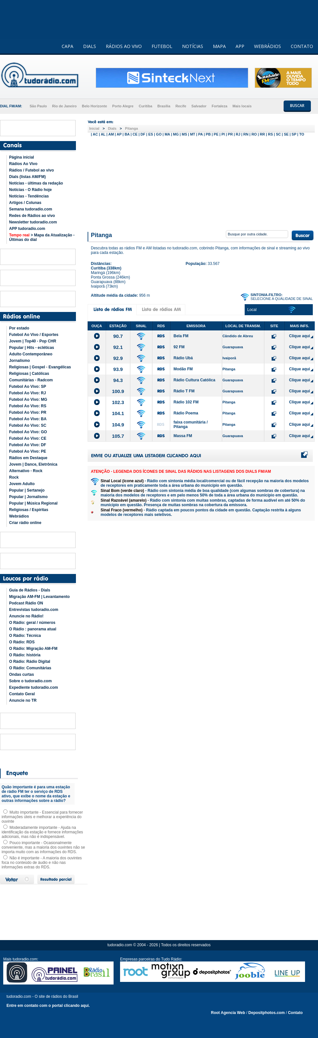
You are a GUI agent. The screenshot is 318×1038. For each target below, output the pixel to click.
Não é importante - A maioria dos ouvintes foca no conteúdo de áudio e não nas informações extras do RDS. (42, 862)
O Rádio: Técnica (25, 635)
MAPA (219, 46)
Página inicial (21, 157)
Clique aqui (299, 336)
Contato (295, 1012)
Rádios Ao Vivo (23, 163)
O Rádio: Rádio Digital (29, 661)
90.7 (118, 336)
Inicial (94, 128)
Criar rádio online (25, 522)
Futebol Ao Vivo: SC (27, 425)
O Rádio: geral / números (32, 622)
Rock (13, 477)
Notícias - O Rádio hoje (30, 189)
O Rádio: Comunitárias (30, 668)
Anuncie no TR (23, 700)
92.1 (118, 347)
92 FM (179, 347)
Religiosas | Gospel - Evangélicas (40, 367)
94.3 (118, 380)
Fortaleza (219, 106)
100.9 (118, 391)
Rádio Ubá (183, 358)
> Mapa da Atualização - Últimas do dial (42, 237)
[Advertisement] (201, 182)
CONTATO (302, 46)
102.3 (118, 402)
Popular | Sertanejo (26, 490)
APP (240, 46)
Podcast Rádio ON (26, 603)
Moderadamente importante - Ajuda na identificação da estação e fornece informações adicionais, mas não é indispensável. (42, 832)
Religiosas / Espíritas (28, 509)
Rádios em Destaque (28, 458)
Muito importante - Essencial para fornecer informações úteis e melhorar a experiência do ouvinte (42, 817)
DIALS (89, 46)
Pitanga (131, 128)
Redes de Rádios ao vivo (32, 215)
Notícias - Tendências (29, 196)
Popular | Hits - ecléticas (31, 347)
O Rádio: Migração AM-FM (33, 648)
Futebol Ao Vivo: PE (27, 451)
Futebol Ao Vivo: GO (28, 432)
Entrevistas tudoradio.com (33, 609)
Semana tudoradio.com (30, 209)
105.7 (118, 436)
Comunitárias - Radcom (31, 380)
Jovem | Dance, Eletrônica (33, 464)
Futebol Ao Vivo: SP (27, 386)
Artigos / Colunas (25, 202)
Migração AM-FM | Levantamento (39, 596)
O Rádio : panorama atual (32, 629)
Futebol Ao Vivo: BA (27, 419)
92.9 (118, 358)
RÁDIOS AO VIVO (124, 46)
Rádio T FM (184, 391)
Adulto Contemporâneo (30, 354)
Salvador (198, 106)
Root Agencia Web (228, 1012)
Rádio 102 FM (186, 402)
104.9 (118, 424)
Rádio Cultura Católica (194, 380)
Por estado (19, 328)
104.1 (118, 413)
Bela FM (181, 336)
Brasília (163, 106)
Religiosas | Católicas (29, 373)
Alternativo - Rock (26, 471)
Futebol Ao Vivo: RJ (27, 393)
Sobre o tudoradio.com (30, 681)
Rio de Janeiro (64, 106)
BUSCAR (297, 105)
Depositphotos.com (266, 1012)
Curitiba (145, 106)
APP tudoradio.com (27, 228)
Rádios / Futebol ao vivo (31, 170)
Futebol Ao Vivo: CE (27, 438)
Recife (181, 106)
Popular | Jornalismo (28, 497)
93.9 (118, 369)
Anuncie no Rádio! (26, 616)
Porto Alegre (123, 106)
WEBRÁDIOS (267, 46)
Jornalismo (19, 360)
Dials (112, 128)
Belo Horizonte (94, 106)
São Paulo (38, 106)
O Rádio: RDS (22, 642)
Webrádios (19, 516)
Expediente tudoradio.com (33, 687)
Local (252, 309)
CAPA (67, 46)
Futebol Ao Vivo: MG (28, 399)
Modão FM (183, 369)
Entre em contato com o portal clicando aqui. (48, 1005)
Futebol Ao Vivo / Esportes (33, 334)
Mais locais (242, 106)
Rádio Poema (186, 413)
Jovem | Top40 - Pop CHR (32, 341)
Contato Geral (22, 694)
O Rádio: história (25, 655)
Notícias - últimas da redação (36, 183)
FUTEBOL (162, 46)
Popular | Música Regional (33, 503)
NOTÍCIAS (192, 46)
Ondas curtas (21, 674)
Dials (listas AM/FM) (27, 176)
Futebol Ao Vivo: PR (27, 412)
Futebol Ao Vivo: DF (27, 445)
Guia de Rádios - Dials (29, 590)
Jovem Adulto (22, 484)
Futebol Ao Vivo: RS (27, 406)
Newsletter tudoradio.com (33, 222)
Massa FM (183, 436)
